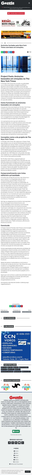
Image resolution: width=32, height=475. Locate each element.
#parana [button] (17, 369)
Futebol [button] (10, 367)
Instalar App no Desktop (16, 13)
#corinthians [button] (17, 371)
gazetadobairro (6, 284)
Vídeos (16, 459)
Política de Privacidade (16, 464)
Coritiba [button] (16, 367)
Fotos (16, 457)
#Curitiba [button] (3, 367)
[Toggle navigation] (29, 3)
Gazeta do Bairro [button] (23, 367)
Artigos (16, 455)
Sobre (16, 453)
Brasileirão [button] (11, 369)
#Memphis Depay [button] (26, 371)
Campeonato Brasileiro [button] (7, 371)
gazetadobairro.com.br (9, 279)
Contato (16, 462)
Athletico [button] (3, 369)
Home (16, 451)
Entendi (28, 471)
